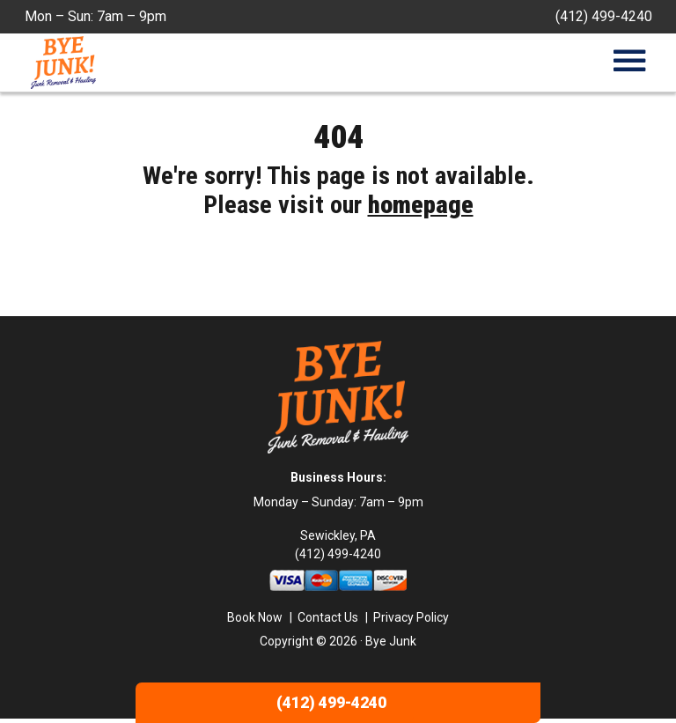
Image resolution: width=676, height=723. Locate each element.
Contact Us (328, 621)
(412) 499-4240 (603, 16)
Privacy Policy (411, 621)
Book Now (255, 621)
